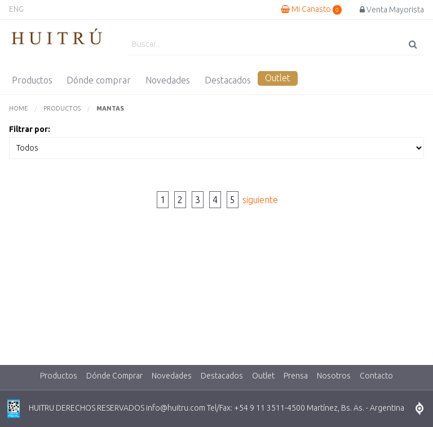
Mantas (110, 108)
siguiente (260, 200)
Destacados (228, 80)
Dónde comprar (99, 80)
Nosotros (334, 375)
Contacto (376, 375)
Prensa (296, 375)
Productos (32, 80)
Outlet (277, 78)
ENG (16, 9)
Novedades (167, 80)
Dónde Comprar (114, 375)
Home (18, 108)
